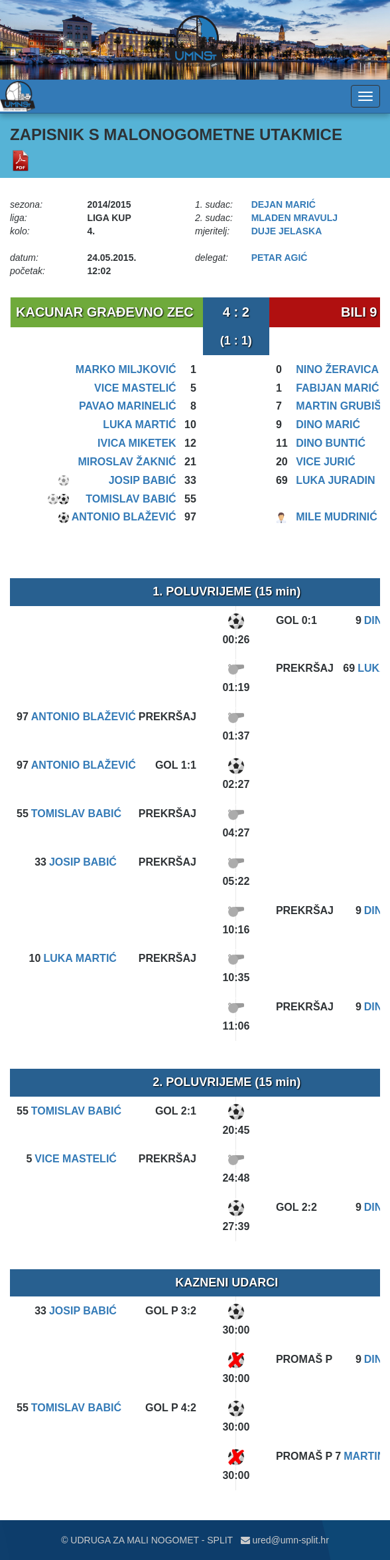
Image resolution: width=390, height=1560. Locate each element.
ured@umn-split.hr (285, 1540)
